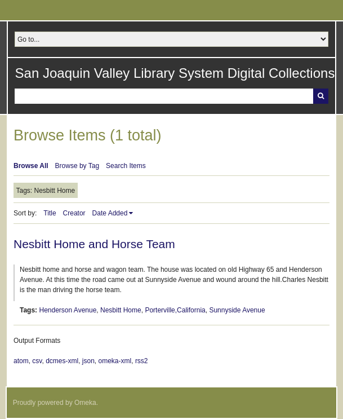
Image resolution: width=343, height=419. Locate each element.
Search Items (126, 166)
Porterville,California (175, 310)
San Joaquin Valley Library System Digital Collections (175, 73)
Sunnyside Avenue (237, 310)
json (88, 361)
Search (320, 96)
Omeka (85, 403)
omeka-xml (115, 361)
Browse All (31, 166)
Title (49, 213)
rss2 (141, 361)
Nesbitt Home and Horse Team (94, 243)
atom (21, 361)
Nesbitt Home (120, 310)
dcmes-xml (62, 361)
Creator (74, 213)
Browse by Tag (77, 166)
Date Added (110, 213)
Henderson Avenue (67, 310)
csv (37, 361)
